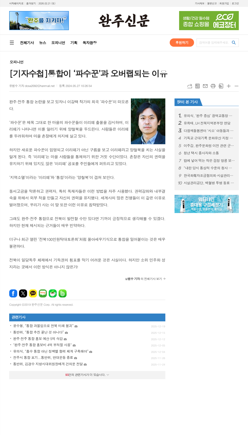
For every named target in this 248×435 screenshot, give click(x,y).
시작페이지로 (16, 3)
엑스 (23, 293)
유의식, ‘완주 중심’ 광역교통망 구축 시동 (209, 115)
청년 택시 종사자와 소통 (201, 153)
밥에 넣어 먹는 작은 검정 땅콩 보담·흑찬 (209, 160)
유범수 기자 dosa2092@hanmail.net (31, 86)
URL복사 (189, 86)
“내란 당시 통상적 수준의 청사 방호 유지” (209, 168)
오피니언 (16, 62)
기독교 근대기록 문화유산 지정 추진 (209, 138)
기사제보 (199, 3)
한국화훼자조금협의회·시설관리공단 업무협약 (209, 175)
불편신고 (212, 3)
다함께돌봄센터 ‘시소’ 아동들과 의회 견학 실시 (209, 130)
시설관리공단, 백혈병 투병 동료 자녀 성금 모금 (209, 183)
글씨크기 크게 (228, 86)
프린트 (213, 86)
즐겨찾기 (31, 3)
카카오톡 (33, 293)
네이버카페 (53, 293)
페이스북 (13, 293)
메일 (205, 86)
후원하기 (181, 42)
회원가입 (224, 3)
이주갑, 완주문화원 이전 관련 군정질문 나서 (209, 145)
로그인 (235, 3)
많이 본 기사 (187, 102)
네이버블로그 (43, 293)
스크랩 (221, 86)
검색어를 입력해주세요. (214, 42)
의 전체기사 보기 (143, 279)
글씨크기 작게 (236, 86)
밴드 (63, 293)
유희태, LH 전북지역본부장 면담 (207, 123)
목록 (197, 86)
